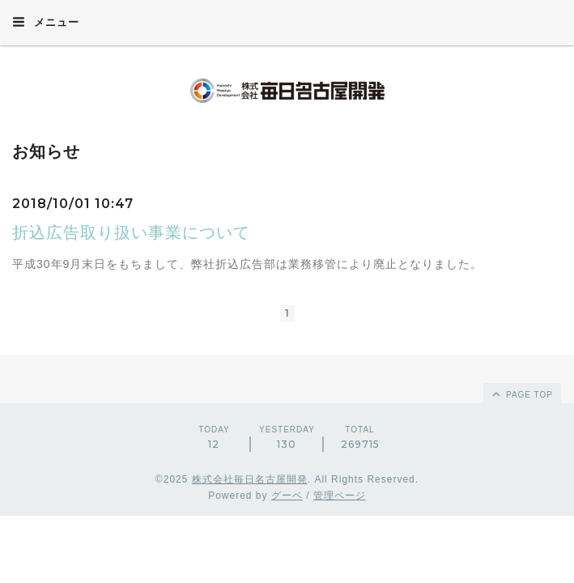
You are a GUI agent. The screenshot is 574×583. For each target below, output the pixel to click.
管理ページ (339, 495)
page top (521, 393)
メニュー (45, 21)
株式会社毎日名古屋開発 (250, 479)
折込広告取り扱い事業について (131, 232)
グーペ (287, 495)
